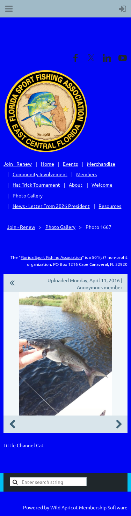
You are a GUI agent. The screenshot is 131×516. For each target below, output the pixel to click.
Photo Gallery (28, 195)
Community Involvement (40, 174)
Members (86, 174)
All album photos (12, 283)
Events (70, 163)
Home (47, 163)
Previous (12, 424)
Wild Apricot (64, 507)
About (75, 184)
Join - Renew (17, 163)
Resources (110, 206)
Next (119, 424)
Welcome (102, 184)
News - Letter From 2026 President (51, 206)
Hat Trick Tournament (36, 184)
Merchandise (101, 163)
